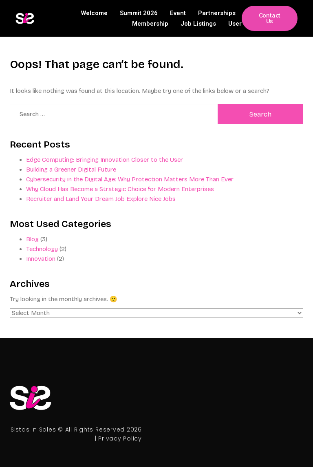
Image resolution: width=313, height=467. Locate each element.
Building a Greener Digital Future (71, 169)
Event (178, 13)
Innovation (40, 258)
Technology (42, 249)
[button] (269, 18)
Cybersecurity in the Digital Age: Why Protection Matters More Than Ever (130, 179)
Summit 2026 (139, 13)
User (235, 23)
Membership (150, 23)
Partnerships (217, 13)
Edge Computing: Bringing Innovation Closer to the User (104, 159)
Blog (32, 239)
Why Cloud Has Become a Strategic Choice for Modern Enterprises (120, 189)
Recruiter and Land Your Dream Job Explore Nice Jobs (101, 199)
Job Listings (198, 23)
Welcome (94, 13)
